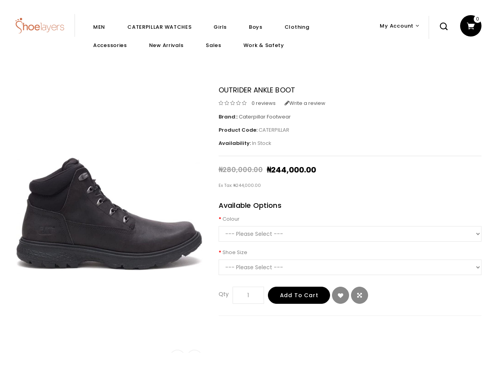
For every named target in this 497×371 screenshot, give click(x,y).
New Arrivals (166, 45)
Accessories (110, 45)
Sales (213, 45)
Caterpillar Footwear (265, 116)
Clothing (297, 27)
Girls (220, 27)
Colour (231, 219)
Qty (224, 294)
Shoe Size (234, 252)
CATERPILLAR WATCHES (159, 27)
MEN (99, 27)
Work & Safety (263, 45)
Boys (255, 27)
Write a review (305, 103)
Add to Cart (299, 295)
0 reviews (264, 103)
